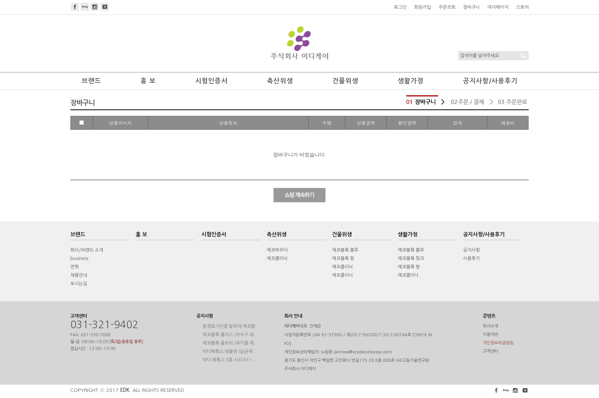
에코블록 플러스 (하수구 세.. (229, 334)
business (79, 258)
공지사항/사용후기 (490, 81)
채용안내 (78, 275)
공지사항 (471, 250)
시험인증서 (211, 81)
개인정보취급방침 (498, 343)
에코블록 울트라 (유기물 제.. (229, 343)
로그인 (400, 7)
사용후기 (471, 258)
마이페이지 (497, 7)
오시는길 (78, 283)
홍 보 (148, 81)
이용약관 (490, 334)
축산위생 (280, 81)
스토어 (522, 7)
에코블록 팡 (343, 258)
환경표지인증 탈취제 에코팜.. (230, 326)
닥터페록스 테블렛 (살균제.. (229, 351)
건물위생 (345, 81)
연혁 (74, 267)
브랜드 (91, 81)
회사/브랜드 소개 (86, 250)
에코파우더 (277, 250)
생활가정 (411, 81)
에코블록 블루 (345, 250)
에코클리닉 (277, 258)
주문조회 (447, 7)
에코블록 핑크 (411, 258)
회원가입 (422, 7)
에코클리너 (342, 275)
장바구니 (471, 7)
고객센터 (490, 351)
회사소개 (490, 326)
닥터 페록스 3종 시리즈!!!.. (228, 360)
